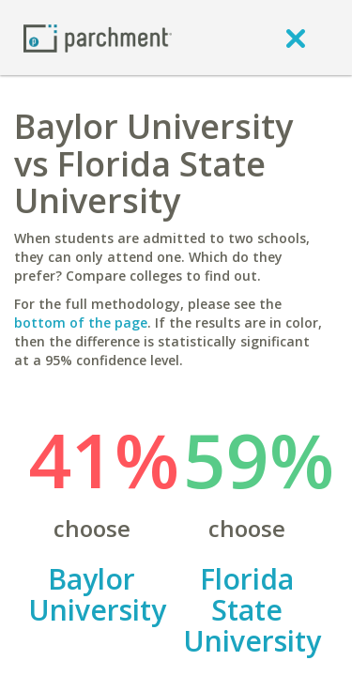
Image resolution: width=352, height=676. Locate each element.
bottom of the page (80, 322)
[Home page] (97, 37)
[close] (295, 37)
